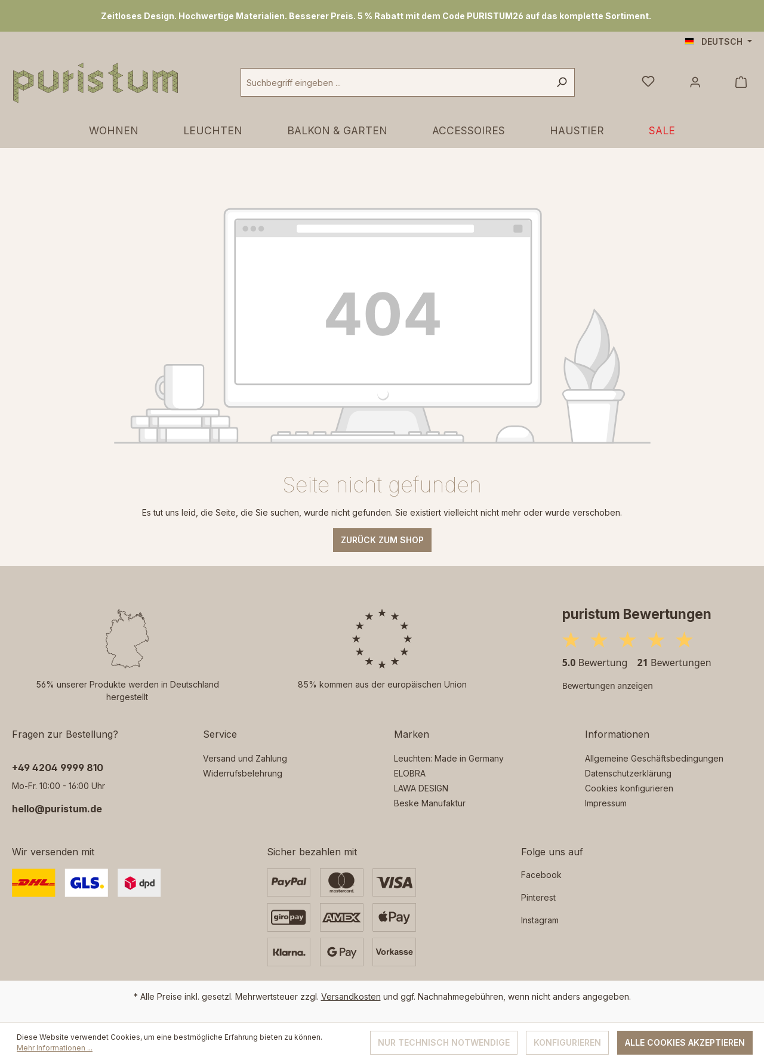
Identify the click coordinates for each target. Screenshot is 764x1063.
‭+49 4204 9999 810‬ (57, 768)
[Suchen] (562, 82)
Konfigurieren (567, 1042)
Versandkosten (351, 996)
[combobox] (395, 82)
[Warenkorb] (741, 82)
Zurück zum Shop (382, 540)
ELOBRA (410, 773)
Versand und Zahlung (245, 758)
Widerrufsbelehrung (242, 773)
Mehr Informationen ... (55, 1047)
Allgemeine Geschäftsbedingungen (654, 758)
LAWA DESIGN (421, 788)
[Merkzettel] (648, 82)
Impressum (606, 803)
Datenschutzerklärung (628, 773)
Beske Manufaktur (430, 803)
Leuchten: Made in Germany (449, 758)
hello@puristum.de (57, 809)
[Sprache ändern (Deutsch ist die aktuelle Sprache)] (718, 42)
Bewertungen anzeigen (607, 685)
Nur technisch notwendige (444, 1042)
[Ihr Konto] (695, 82)
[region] (382, 16)
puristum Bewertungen (636, 614)
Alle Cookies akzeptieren (685, 1042)
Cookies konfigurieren (629, 788)
